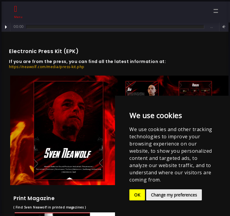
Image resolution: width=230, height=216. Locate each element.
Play (6, 27)
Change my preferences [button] (174, 195)
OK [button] (137, 195)
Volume (223, 27)
